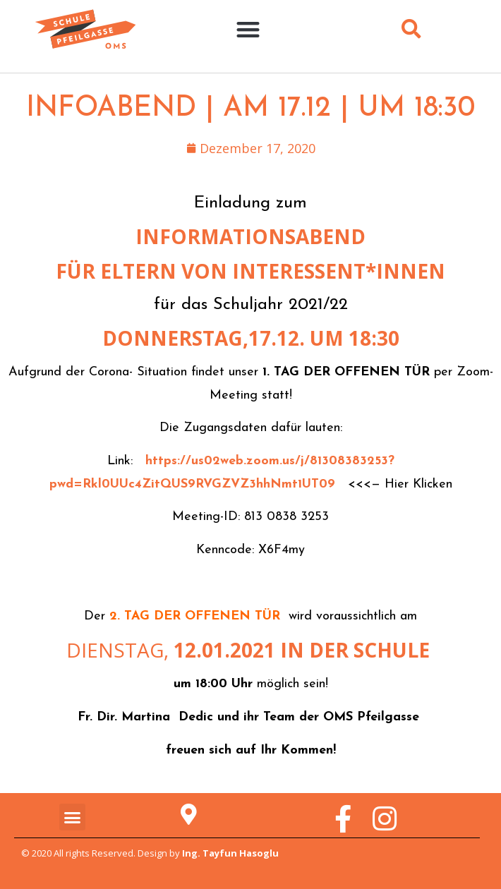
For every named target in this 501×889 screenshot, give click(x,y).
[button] (248, 29)
